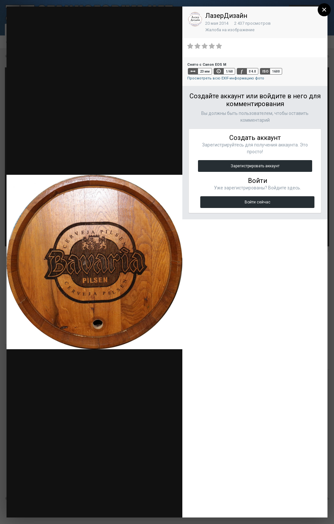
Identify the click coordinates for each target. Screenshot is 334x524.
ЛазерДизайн (226, 16)
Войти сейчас (257, 202)
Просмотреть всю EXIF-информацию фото (225, 78)
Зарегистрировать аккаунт (255, 166)
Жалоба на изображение (229, 29)
